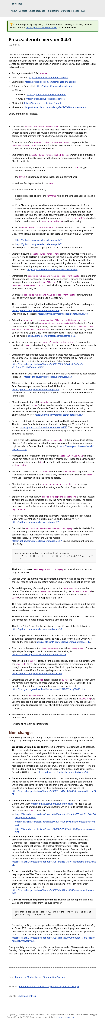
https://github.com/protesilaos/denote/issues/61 (49, 376)
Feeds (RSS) (79, 10)
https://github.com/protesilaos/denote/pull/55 (35, 522)
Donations (66, 10)
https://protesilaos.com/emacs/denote (48, 77)
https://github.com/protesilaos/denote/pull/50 (43, 427)
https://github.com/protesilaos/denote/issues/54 (63, 772)
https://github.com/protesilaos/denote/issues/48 (63, 313)
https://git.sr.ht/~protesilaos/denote (54, 86)
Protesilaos (16, 3)
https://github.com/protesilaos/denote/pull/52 (38, 244)
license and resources (64, 1017)
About (14, 10)
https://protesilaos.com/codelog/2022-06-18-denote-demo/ (55, 107)
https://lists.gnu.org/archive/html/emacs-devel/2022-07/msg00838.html (48, 689)
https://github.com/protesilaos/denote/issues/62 (37, 673)
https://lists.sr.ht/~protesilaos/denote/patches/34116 (39, 654)
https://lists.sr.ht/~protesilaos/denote (43, 103)
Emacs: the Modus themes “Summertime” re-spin (40, 977)
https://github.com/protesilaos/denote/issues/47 (60, 414)
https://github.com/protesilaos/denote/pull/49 (35, 310)
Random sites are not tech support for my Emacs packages (49, 986)
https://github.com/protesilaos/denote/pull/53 (51, 335)
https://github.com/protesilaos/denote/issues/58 (37, 629)
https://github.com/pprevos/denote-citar (51, 803)
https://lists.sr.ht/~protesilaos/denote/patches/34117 (63, 641)
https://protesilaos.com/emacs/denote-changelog (50, 81)
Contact (23, 10)
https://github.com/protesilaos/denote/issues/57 (37, 540)
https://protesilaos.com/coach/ (41, 27)
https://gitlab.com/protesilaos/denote (45, 98)
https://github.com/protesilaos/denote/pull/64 (35, 389)
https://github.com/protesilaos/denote (46, 94)
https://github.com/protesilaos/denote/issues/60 (52, 269)
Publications (53, 10)
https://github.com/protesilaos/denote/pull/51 (38, 240)
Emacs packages (36, 10)
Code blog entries (27, 995)
